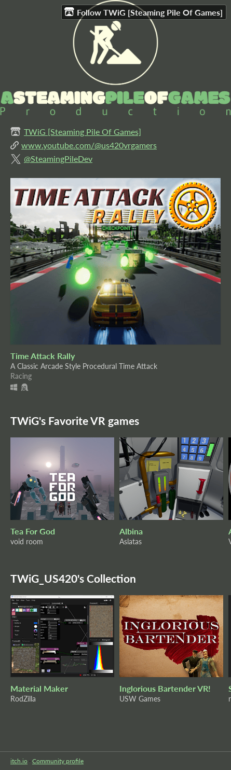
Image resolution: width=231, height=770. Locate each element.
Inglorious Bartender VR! (165, 688)
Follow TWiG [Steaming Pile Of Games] (143, 12)
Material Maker (39, 688)
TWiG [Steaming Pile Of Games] (82, 131)
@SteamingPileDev (58, 158)
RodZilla (23, 698)
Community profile (58, 761)
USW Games (139, 698)
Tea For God (32, 531)
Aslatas (130, 541)
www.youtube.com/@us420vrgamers (89, 145)
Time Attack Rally (42, 356)
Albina (131, 531)
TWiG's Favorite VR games (74, 420)
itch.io (19, 761)
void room (26, 541)
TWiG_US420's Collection (73, 578)
